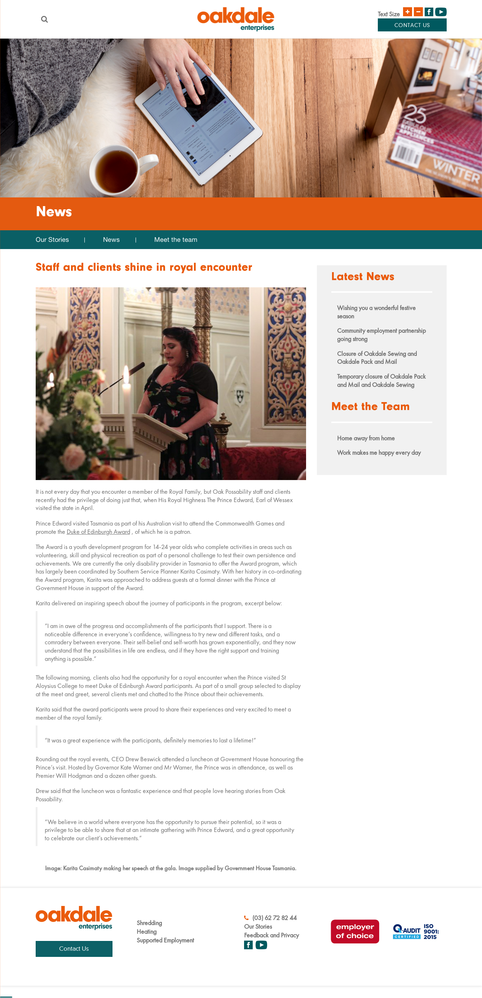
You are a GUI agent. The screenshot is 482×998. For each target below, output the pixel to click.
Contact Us (412, 25)
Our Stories (52, 239)
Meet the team (175, 239)
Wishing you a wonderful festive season (376, 312)
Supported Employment (165, 940)
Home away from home (366, 438)
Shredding (149, 923)
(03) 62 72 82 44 (270, 918)
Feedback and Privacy (271, 935)
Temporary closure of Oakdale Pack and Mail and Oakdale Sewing (381, 380)
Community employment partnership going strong (381, 334)
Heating (146, 931)
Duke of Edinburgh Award (98, 531)
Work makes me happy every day (379, 452)
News (111, 239)
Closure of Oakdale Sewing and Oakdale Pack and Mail (377, 357)
